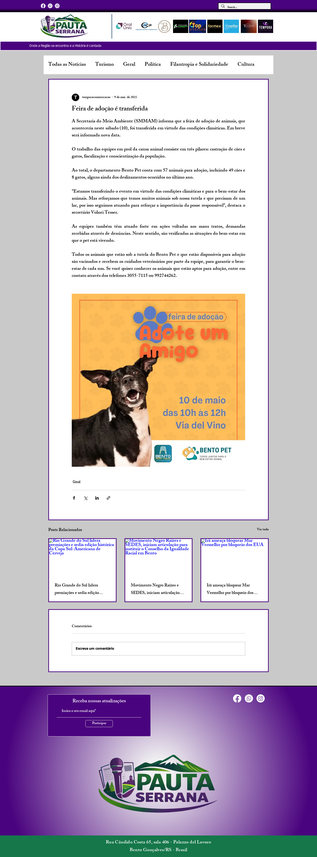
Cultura (246, 65)
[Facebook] (43, 6)
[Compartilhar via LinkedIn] (97, 498)
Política (153, 65)
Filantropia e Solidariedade (199, 65)
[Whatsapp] (50, 6)
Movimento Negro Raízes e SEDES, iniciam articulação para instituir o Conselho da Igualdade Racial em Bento (155, 589)
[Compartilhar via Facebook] (74, 498)
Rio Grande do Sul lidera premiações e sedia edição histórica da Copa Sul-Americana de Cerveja (77, 589)
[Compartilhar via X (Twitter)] (85, 498)
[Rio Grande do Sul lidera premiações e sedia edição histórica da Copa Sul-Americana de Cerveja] (82, 557)
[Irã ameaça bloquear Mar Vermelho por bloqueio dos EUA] (234, 557)
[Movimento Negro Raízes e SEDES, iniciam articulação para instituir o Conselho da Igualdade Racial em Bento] (158, 557)
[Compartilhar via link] (108, 498)
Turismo (104, 65)
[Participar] (99, 723)
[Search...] (244, 7)
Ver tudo (263, 530)
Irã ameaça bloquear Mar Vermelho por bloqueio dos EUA (230, 589)
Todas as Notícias (67, 65)
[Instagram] (57, 6)
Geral (129, 65)
